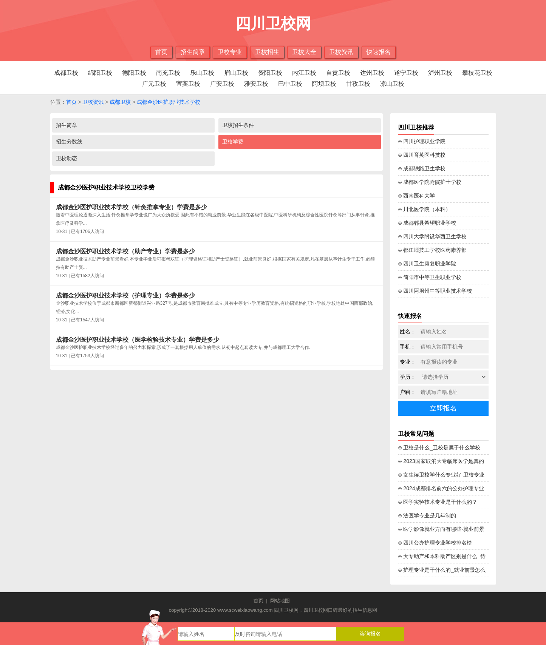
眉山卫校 (236, 72)
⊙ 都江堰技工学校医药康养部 (432, 250)
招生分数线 (69, 142)
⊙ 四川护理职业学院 (422, 141)
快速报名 (379, 52)
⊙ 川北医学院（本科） (424, 209)
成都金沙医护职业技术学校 (168, 102)
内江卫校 (304, 72)
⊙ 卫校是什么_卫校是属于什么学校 (439, 447)
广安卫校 (222, 83)
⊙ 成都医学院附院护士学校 (430, 182)
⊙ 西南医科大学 (416, 196)
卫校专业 (230, 52)
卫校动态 (66, 158)
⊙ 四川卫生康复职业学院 (427, 264)
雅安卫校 (256, 83)
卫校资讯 (341, 52)
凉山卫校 (392, 83)
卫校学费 (232, 142)
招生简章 (193, 52)
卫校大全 (304, 52)
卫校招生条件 (238, 125)
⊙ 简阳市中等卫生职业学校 (430, 277)
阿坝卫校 (324, 83)
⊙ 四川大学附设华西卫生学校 (432, 236)
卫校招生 (267, 52)
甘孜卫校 (358, 83)
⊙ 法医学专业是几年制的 (427, 515)
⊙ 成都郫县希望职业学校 (427, 223)
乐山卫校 (202, 72)
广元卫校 (154, 83)
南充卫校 (168, 72)
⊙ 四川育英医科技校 (422, 155)
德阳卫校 (134, 72)
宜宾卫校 (188, 83)
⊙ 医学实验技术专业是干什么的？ (438, 502)
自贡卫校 (338, 72)
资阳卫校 (270, 72)
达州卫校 (372, 72)
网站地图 (280, 600)
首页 (161, 52)
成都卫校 (66, 72)
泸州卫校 (440, 72)
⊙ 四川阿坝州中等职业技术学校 (435, 291)
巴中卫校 (290, 83)
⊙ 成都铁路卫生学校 (422, 168)
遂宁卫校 (406, 72)
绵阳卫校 (100, 72)
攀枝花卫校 (477, 72)
